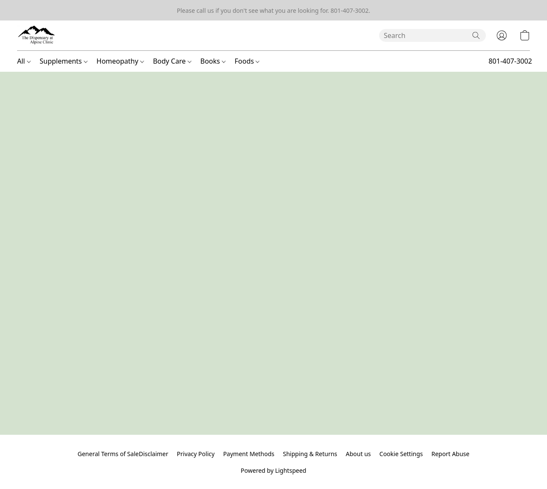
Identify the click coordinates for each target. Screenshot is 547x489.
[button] (36, 35)
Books (213, 61)
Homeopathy (120, 61)
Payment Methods (248, 454)
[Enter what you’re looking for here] (432, 35)
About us (358, 454)
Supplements (64, 61)
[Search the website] (476, 35)
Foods (247, 61)
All (24, 61)
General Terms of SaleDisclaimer (123, 454)
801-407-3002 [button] (510, 61)
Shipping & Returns (310, 454)
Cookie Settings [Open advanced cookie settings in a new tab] (401, 454)
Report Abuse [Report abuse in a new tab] (450, 454)
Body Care (172, 61)
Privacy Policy (196, 454)
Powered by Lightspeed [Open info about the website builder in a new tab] (273, 470)
